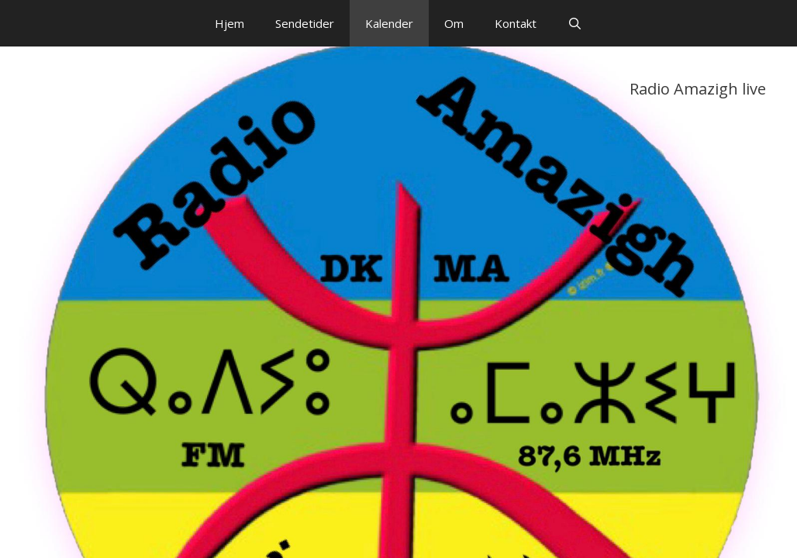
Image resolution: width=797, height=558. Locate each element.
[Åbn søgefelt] (575, 23)
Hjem (229, 23)
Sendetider (304, 23)
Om (454, 23)
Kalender (389, 23)
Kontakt (516, 23)
